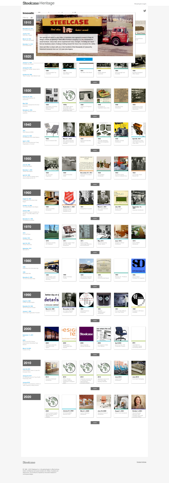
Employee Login (140, 4)
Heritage (47, 3)
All (32, 17)
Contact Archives (141, 462)
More (95, 82)
